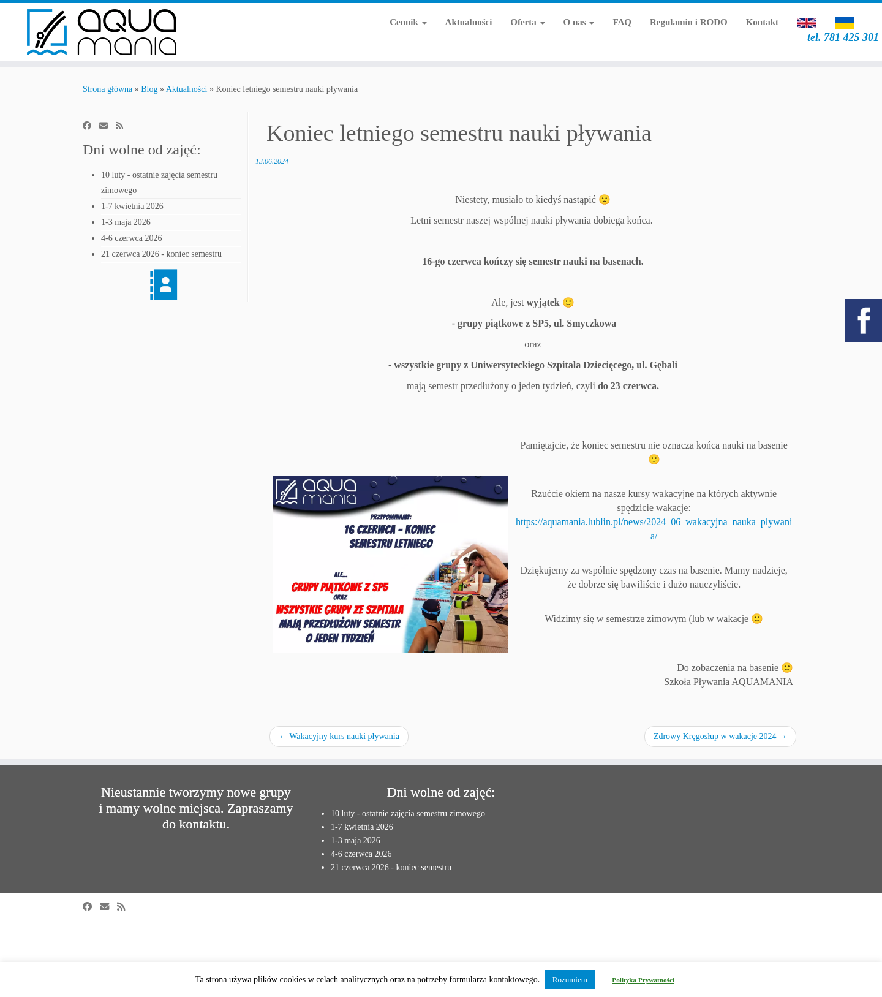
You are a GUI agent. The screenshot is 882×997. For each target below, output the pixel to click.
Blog (149, 89)
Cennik (408, 22)
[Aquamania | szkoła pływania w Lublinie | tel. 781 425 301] (101, 32)
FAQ (621, 22)
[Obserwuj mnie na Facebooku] (91, 126)
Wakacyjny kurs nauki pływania (339, 736)
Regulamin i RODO (689, 22)
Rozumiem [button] (569, 979)
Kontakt (762, 22)
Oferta (527, 22)
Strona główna (107, 89)
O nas (579, 22)
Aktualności (468, 22)
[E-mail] (107, 126)
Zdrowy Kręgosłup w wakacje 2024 (720, 736)
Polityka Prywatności (643, 980)
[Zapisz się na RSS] (123, 126)
